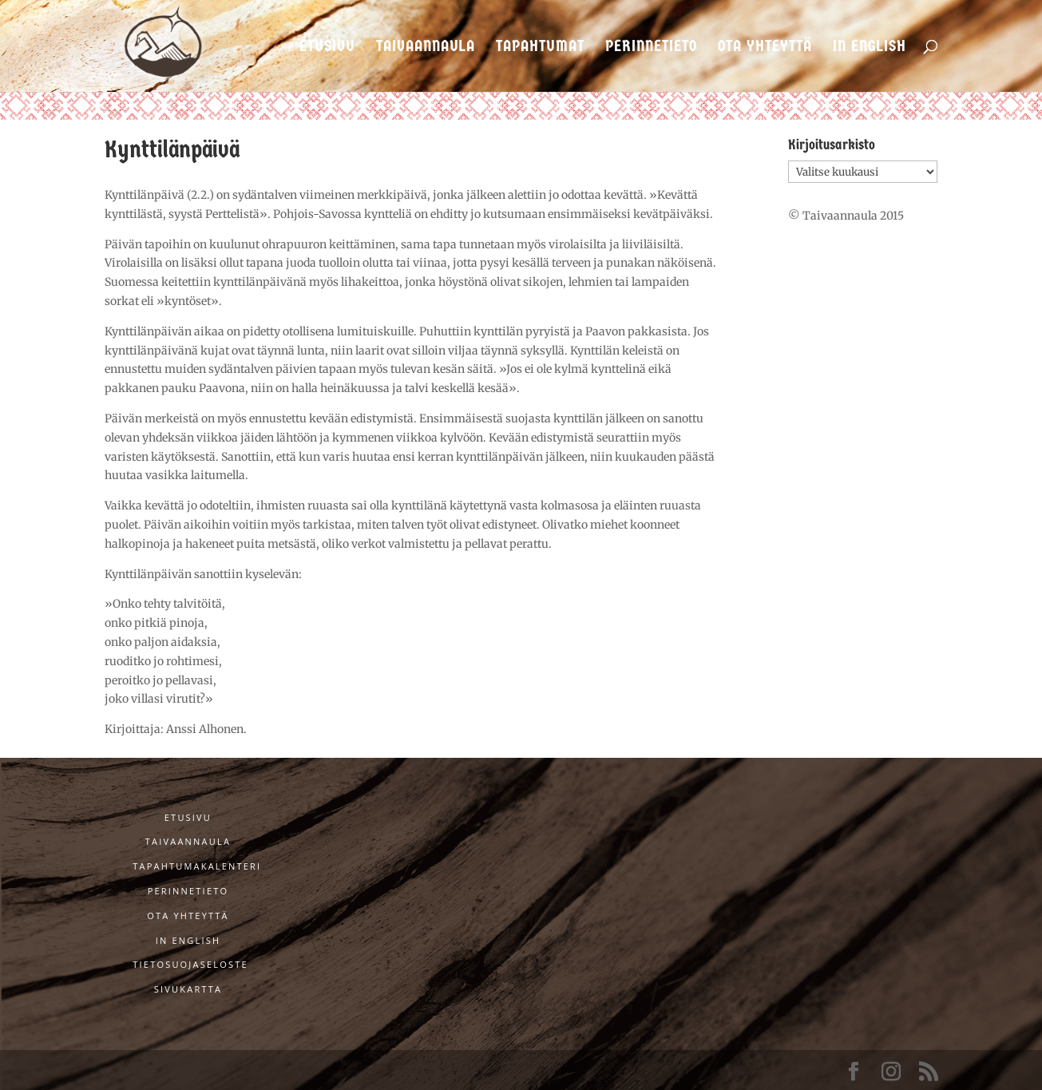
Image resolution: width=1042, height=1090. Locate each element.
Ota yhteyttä (765, 47)
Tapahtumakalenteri (197, 866)
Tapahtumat (540, 47)
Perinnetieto (651, 47)
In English (869, 47)
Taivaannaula (425, 47)
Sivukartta (188, 989)
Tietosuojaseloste (190, 964)
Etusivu (327, 47)
